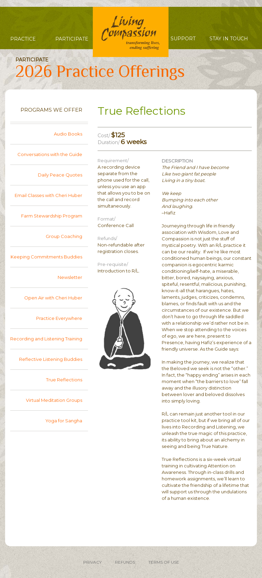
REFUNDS (125, 562)
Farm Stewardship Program (51, 215)
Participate (71, 39)
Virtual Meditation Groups (54, 400)
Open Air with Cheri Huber (53, 297)
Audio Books (68, 134)
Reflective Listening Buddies (50, 359)
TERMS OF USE (163, 562)
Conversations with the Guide (49, 154)
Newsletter (70, 277)
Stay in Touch (228, 39)
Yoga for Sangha (63, 420)
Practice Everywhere (59, 318)
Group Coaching (64, 236)
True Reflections (64, 379)
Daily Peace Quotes (60, 175)
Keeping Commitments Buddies (46, 256)
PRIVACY (92, 562)
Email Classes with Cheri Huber (48, 195)
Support (183, 39)
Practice (23, 39)
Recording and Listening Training (46, 338)
